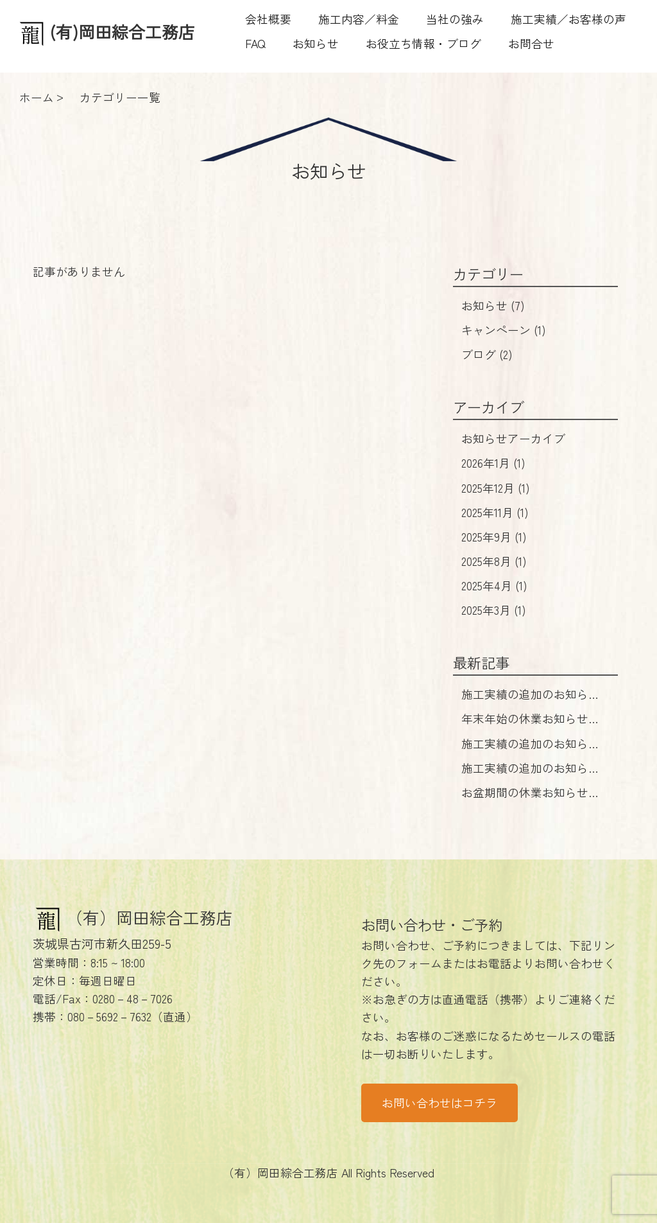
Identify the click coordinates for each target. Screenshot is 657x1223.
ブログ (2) (487, 354)
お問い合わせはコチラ (439, 1103)
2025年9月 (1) (494, 537)
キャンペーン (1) (503, 330)
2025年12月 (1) (495, 488)
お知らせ (316, 43)
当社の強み (455, 19)
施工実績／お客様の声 (568, 19)
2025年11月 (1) (495, 512)
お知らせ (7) (493, 305)
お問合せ (531, 43)
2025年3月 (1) (493, 610)
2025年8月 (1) (494, 561)
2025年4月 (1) (494, 585)
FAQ (255, 43)
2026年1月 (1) (493, 463)
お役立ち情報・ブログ (423, 43)
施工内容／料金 (358, 19)
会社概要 (268, 19)
